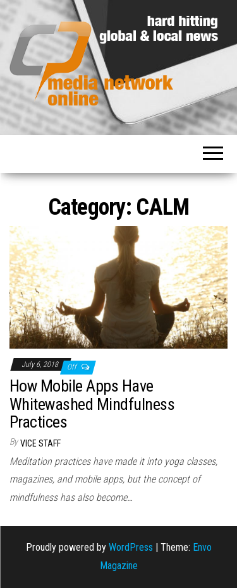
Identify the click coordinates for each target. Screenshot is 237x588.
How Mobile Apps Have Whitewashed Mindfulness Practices (91, 403)
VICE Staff (40, 443)
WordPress (131, 547)
